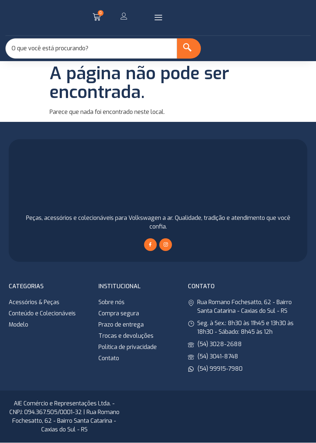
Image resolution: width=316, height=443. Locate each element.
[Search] (188, 48)
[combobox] (90, 48)
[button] (158, 18)
